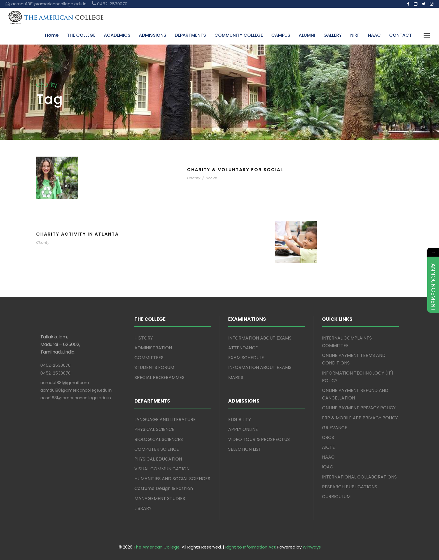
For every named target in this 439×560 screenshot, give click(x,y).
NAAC (374, 35)
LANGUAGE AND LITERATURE (165, 419)
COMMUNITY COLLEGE (238, 35)
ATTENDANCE (243, 348)
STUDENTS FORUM (154, 367)
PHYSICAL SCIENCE (154, 429)
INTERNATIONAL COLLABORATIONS (359, 477)
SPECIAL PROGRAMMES (159, 377)
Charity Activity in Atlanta (77, 234)
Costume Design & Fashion (163, 488)
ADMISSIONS (152, 35)
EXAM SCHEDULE (246, 357)
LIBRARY (142, 508)
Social (211, 178)
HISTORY (143, 338)
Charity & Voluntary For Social (235, 169)
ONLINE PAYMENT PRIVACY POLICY (359, 408)
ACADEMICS (117, 35)
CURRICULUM (336, 496)
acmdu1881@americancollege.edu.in (76, 390)
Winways (312, 547)
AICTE (328, 447)
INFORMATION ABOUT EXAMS (259, 338)
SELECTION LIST (244, 449)
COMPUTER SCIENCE (156, 449)
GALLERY (332, 35)
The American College (157, 547)
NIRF (354, 35)
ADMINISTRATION (153, 348)
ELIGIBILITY (239, 419)
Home (52, 35)
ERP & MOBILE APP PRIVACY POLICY (360, 418)
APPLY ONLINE (243, 429)
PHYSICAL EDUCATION (158, 459)
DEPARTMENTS (190, 35)
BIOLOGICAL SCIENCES (158, 439)
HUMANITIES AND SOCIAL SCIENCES (172, 478)
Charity (193, 178)
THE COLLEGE (81, 35)
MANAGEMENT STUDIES (159, 498)
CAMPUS (280, 35)
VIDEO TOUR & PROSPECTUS (259, 439)
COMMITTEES (149, 357)
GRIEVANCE (334, 427)
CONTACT (400, 35)
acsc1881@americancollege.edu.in (75, 398)
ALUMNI (307, 35)
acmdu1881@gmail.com (64, 382)
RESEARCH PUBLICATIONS (349, 487)
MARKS (235, 377)
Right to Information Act (250, 547)
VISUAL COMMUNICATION (162, 469)
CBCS (328, 437)
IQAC (327, 467)
